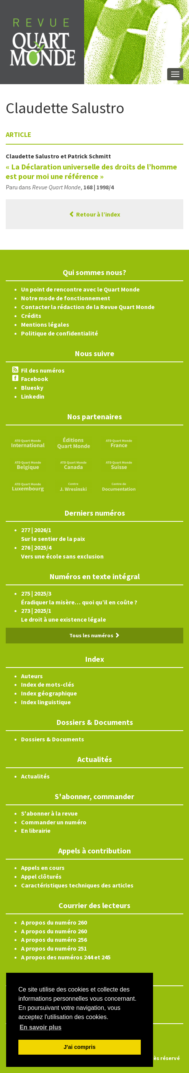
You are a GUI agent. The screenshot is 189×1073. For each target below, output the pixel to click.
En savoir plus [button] (40, 1027)
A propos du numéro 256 (54, 939)
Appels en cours (43, 867)
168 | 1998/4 (98, 187)
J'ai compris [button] (79, 1047)
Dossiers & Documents (52, 739)
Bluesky (32, 387)
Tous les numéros (94, 635)
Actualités (35, 776)
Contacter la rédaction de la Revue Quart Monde (88, 307)
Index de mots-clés (47, 684)
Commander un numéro (53, 822)
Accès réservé (162, 1058)
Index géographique (49, 693)
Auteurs (32, 676)
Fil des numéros (43, 370)
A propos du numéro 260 (54, 922)
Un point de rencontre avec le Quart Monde (80, 289)
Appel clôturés (41, 876)
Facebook (34, 379)
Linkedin (32, 396)
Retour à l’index (94, 214)
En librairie (36, 830)
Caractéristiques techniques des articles (77, 885)
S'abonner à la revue (49, 813)
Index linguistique (46, 702)
